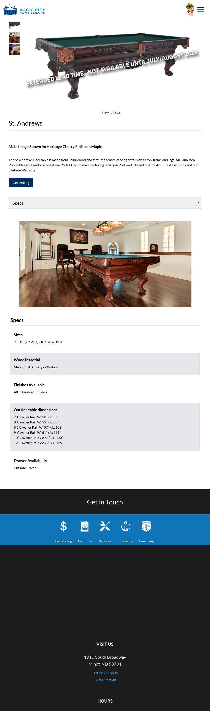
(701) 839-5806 (106, 673)
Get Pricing (21, 182)
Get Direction (106, 680)
